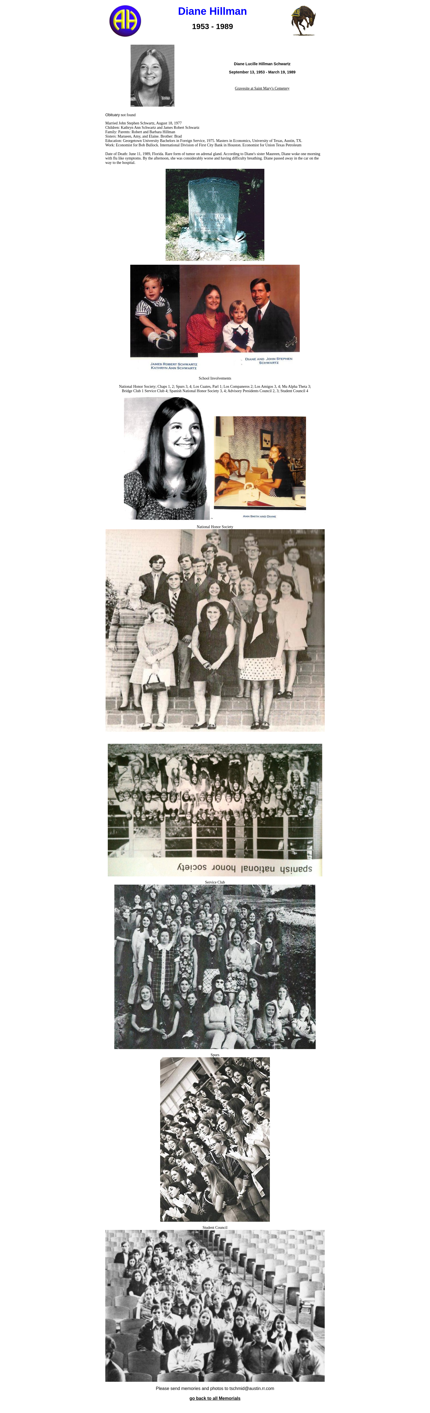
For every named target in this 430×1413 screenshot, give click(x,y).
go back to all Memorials (215, 1398)
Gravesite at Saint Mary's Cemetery (262, 88)
